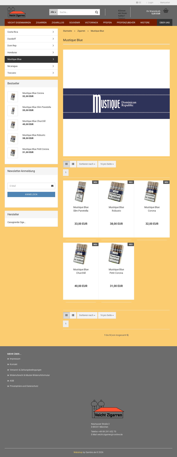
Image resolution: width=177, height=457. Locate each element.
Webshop (78, 452)
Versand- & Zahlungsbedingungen (25, 370)
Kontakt (13, 364)
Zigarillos (58, 22)
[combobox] (87, 164)
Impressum (15, 359)
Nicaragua (12, 66)
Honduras (12, 52)
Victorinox (91, 22)
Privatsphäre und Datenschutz (24, 386)
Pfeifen (107, 22)
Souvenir (74, 22)
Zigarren (41, 22)
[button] (138, 2)
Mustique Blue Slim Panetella (80, 209)
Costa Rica (12, 32)
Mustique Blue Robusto (116, 209)
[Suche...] (53, 12)
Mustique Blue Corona (152, 209)
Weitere (145, 22)
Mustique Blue (14, 59)
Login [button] (149, 2)
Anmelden (31, 194)
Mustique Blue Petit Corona (116, 271)
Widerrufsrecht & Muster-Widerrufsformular (30, 375)
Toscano (11, 73)
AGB (12, 381)
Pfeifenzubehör (126, 22)
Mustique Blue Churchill (80, 271)
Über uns (165, 22)
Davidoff (11, 39)
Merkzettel (164, 2)
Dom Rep (11, 45)
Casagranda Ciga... (16, 222)
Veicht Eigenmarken (19, 22)
